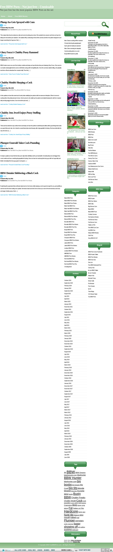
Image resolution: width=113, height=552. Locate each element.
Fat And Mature (92, 150)
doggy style (81, 505)
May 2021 (66, 322)
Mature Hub (91, 275)
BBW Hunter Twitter (93, 254)
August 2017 (67, 396)
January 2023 (67, 304)
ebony (66, 508)
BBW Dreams (80, 473)
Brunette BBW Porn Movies (71, 224)
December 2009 (68, 441)
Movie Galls (91, 281)
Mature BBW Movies (93, 233)
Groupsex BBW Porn (69, 237)
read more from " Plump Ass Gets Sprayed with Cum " (13, 44)
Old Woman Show (92, 179)
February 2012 (68, 415)
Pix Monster (91, 283)
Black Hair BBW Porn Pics (25, 29)
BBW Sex (90, 137)
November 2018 (68, 375)
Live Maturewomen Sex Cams (95, 166)
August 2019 (67, 351)
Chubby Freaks (78, 497)
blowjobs (74, 491)
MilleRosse (91, 72)
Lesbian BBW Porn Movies (71, 251)
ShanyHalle (91, 63)
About (10, 16)
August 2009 (67, 452)
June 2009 (67, 457)
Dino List (90, 262)
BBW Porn (91, 134)
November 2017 (68, 388)
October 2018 (67, 378)
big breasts (76, 485)
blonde (81, 488)
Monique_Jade (92, 81)
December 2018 (68, 373)
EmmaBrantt (91, 56)
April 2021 (66, 325)
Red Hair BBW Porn (12, 180)
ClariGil (90, 96)
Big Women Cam (92, 206)
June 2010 (67, 425)
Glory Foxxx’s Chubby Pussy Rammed (19, 52)
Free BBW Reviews (100, 34)
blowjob (67, 491)
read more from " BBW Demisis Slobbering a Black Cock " (14, 195)
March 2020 (67, 333)
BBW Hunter (72, 478)
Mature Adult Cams (93, 169)
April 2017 (66, 407)
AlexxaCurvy (91, 89)
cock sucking (82, 503)
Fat (70, 507)
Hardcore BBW (92, 163)
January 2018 (67, 383)
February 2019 (68, 367)
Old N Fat (90, 235)
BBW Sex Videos (92, 201)
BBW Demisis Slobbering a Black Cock (19, 173)
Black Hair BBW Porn (12, 29)
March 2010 (67, 433)
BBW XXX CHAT (92, 140)
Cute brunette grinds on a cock (71, 51)
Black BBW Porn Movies (70, 200)
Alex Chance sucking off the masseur (73, 40)
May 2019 (66, 359)
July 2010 (66, 423)
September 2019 (68, 349)
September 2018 (68, 380)
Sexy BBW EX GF (93, 238)
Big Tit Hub (91, 145)
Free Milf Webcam (92, 153)
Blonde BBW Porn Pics (70, 219)
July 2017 (66, 399)
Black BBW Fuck (92, 211)
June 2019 (67, 357)
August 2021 (67, 314)
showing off (71, 526)
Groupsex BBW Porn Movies (71, 240)
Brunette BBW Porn (69, 221)
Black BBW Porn (68, 198)
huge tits (69, 514)
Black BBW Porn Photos (70, 203)
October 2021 (67, 309)
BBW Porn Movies (92, 257)
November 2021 (68, 307)
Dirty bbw (90, 148)
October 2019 (67, 346)
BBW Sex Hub (92, 259)
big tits (73, 488)
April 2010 (66, 431)
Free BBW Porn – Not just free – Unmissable (27, 6)
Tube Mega (91, 291)
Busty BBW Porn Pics (69, 235)
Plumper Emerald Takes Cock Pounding (20, 142)
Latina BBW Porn (68, 243)
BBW (71, 472)
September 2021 (68, 312)
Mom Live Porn (92, 177)
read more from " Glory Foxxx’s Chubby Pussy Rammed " (14, 74)
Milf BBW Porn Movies (69, 256)
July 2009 (66, 454)
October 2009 (67, 446)
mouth (67, 517)
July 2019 (66, 354)
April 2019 (66, 362)
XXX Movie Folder (92, 294)
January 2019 (67, 370)
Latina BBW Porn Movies (70, 245)
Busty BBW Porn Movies (70, 232)
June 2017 (67, 402)
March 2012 (67, 412)
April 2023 (66, 299)
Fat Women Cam (92, 222)
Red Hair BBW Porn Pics (70, 264)
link (110, 512)
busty (71, 494)
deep (74, 505)
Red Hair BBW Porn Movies (25, 180)
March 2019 (67, 365)
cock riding (74, 503)
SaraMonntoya (92, 49)
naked (73, 517)
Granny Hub (91, 267)
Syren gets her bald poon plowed (72, 46)
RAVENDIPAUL (92, 104)
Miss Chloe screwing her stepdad (72, 48)
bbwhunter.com (70, 482)
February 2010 (68, 436)
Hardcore (71, 511)
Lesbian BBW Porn (69, 248)
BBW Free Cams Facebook (95, 252)
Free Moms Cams (92, 155)
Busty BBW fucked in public (71, 53)
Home (3, 16)
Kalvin (4, 25)
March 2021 (67, 328)
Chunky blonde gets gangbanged (72, 43)
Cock (79, 500)
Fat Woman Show (92, 219)
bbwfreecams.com (70, 475)
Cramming (68, 505)
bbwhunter (81, 475)
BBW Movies (91, 132)
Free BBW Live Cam (93, 227)
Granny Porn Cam (92, 158)
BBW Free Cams (92, 196)
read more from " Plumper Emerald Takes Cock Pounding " (15, 164)
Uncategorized (68, 266)
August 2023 (67, 293)
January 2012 (67, 417)
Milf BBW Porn (68, 253)
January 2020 (67, 338)
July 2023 (66, 296)
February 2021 (68, 330)
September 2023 (68, 291)
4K (65, 473)
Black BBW (91, 209)
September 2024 (68, 283)
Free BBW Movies (21, 16)
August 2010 (67, 420)
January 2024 (67, 288)
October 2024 (67, 280)
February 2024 (68, 285)
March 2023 (67, 301)
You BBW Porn (92, 296)
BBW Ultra (90, 204)
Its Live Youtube (92, 273)
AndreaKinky (91, 111)
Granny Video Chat (93, 161)
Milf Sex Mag (91, 174)
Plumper (69, 520)
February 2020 (68, 336)
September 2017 (68, 394)
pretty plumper (68, 524)
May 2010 (66, 428)
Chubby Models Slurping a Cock (16, 82)
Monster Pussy (92, 278)
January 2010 (67, 439)
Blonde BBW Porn (12, 90)
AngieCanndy (91, 40)
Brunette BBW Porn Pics (70, 227)
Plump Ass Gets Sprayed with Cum (17, 22)
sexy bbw (90, 182)
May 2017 (66, 404)
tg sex (89, 289)
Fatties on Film (78, 508)
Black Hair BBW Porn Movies (26, 120)
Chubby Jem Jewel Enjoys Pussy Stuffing (20, 112)
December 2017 (68, 386)
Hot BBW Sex (91, 230)
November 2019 (68, 343)
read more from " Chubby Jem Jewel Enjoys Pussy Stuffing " (15, 134)
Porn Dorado (91, 286)
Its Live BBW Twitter (93, 270)
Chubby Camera (92, 214)
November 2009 (68, 444)
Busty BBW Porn (68, 229)
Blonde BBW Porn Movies (23, 90)
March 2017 (67, 410)
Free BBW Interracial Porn (94, 265)
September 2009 (68, 449)
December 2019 (68, 341)
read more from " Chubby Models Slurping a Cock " (13, 104)
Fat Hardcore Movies (93, 217)
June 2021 (67, 320)
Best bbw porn (91, 142)
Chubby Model (70, 501)
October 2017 (67, 391)
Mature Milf (91, 171)
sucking (68, 529)
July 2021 (66, 317)
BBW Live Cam (92, 129)
